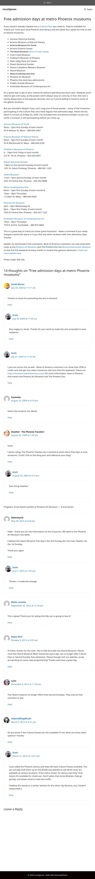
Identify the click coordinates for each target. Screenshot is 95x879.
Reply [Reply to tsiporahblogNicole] (10, 742)
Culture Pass (46, 26)
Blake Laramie (18, 602)
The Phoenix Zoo (49, 247)
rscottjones (9, 9)
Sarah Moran (17, 284)
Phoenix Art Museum (14, 202)
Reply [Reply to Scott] (11, 339)
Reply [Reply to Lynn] (10, 704)
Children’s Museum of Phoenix (19, 149)
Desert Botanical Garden (16, 162)
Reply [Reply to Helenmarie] (10, 557)
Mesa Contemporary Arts (16, 187)
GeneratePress (61, 875)
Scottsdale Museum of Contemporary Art (24, 218)
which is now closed (39, 51)
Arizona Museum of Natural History (21, 136)
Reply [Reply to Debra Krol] (10, 666)
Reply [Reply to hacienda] (10, 417)
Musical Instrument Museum (76, 247)
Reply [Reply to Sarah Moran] (10, 305)
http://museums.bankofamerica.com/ (26, 373)
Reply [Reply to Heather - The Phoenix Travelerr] (10, 461)
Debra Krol (16, 636)
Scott (15, 315)
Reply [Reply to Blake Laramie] (10, 622)
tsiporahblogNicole (21, 718)
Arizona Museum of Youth (16, 124)
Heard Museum (11, 174)
